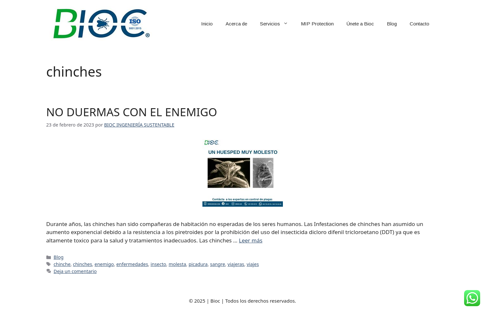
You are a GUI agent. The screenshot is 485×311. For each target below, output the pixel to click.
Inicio (207, 23)
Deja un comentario (75, 271)
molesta (177, 264)
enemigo (104, 264)
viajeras (236, 264)
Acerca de (236, 23)
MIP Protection (317, 23)
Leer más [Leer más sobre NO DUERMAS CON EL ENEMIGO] (250, 240)
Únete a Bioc (360, 23)
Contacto (419, 23)
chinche (62, 264)
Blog (392, 23)
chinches (82, 264)
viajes (253, 264)
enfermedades (132, 264)
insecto (158, 264)
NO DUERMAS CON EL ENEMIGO (131, 111)
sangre (217, 264)
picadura (198, 264)
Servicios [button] (277, 23)
